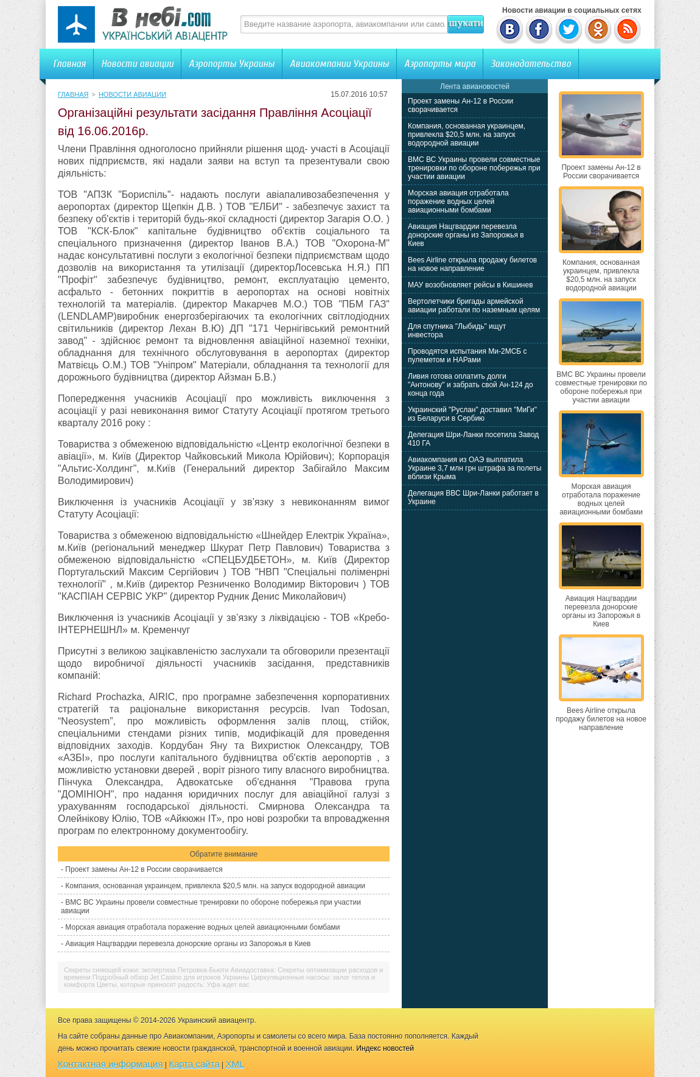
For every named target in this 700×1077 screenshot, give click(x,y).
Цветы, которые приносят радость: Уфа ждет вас (173, 984)
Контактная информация (110, 1064)
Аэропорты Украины (232, 63)
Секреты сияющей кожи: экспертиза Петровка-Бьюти (146, 970)
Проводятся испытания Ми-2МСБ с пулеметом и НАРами (467, 355)
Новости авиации (137, 63)
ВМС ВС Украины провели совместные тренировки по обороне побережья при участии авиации (474, 168)
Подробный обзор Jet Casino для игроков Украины (171, 977)
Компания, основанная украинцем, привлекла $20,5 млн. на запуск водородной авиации (215, 886)
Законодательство (531, 63)
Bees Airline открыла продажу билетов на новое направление (472, 264)
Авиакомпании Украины (339, 63)
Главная (69, 63)
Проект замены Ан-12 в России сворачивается (143, 869)
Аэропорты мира (439, 63)
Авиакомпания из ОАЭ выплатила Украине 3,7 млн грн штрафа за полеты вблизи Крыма (474, 468)
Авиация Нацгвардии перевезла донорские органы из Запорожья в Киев (187, 943)
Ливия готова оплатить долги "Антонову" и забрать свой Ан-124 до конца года (470, 385)
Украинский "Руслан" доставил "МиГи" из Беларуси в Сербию (472, 414)
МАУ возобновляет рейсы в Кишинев (470, 285)
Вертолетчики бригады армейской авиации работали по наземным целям (474, 305)
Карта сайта (194, 1064)
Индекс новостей (385, 1048)
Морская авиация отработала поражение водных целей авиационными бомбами (202, 927)
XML (235, 1064)
